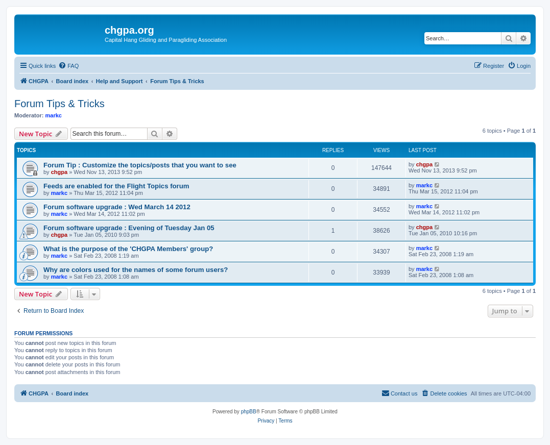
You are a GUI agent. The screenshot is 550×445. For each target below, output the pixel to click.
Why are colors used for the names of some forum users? (135, 270)
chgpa (59, 172)
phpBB (248, 411)
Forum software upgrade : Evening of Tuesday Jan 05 (128, 228)
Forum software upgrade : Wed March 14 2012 (116, 207)
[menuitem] (68, 66)
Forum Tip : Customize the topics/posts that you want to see (139, 165)
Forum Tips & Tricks (59, 103)
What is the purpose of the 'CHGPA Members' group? (128, 249)
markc (53, 115)
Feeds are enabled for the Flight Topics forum (116, 186)
